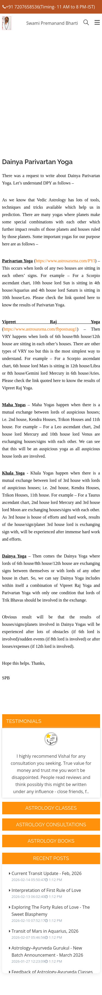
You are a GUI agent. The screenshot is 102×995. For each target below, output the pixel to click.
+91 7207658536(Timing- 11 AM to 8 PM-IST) (48, 7)
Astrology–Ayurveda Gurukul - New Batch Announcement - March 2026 (53, 954)
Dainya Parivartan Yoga (37, 162)
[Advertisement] (51, 108)
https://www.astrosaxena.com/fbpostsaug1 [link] (40, 329)
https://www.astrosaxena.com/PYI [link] (65, 260)
